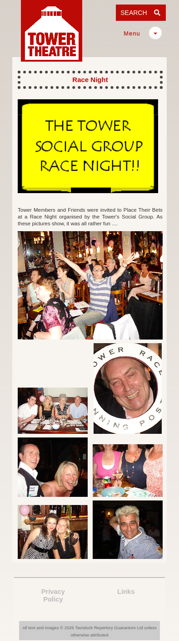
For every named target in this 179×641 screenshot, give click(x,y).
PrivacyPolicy (53, 595)
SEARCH (140, 12)
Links (125, 591)
